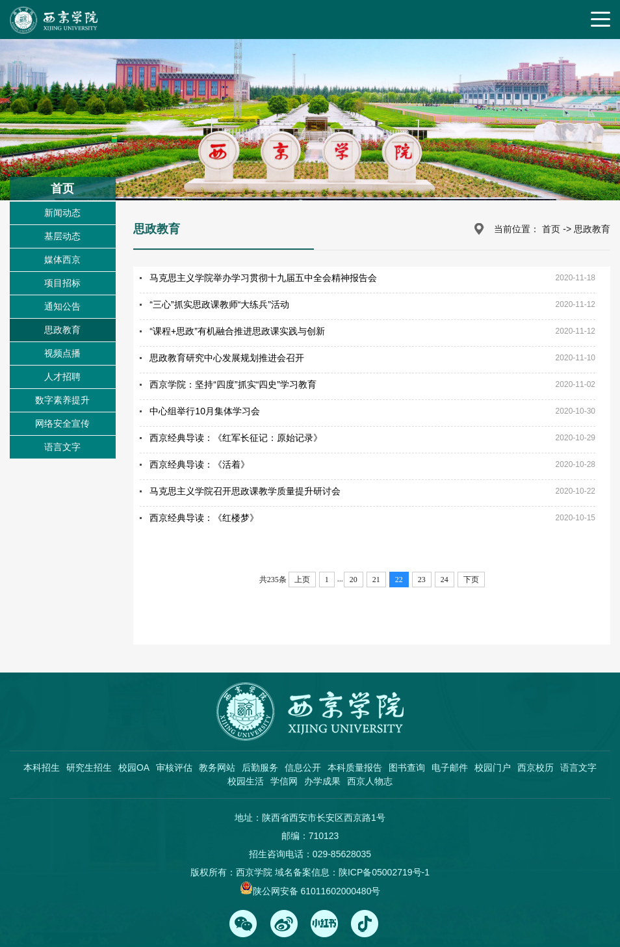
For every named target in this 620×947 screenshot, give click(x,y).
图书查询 (407, 767)
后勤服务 (260, 767)
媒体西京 (62, 259)
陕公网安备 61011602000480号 (317, 891)
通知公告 (62, 306)
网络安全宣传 (62, 423)
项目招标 (62, 283)
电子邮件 (450, 767)
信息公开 (303, 767)
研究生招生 (89, 767)
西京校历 (535, 767)
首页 (551, 229)
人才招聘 (62, 376)
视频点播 (62, 353)
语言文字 (62, 447)
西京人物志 (370, 781)
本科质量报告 (355, 767)
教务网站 (217, 767)
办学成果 (322, 781)
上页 (302, 579)
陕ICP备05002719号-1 (384, 872)
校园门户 (492, 767)
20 (353, 579)
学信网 (284, 781)
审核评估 (174, 767)
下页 (471, 579)
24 (444, 579)
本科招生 (41, 767)
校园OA (133, 767)
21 (376, 579)
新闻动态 (62, 212)
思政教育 (62, 330)
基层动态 (62, 236)
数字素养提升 (62, 400)
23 (422, 579)
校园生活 (245, 781)
